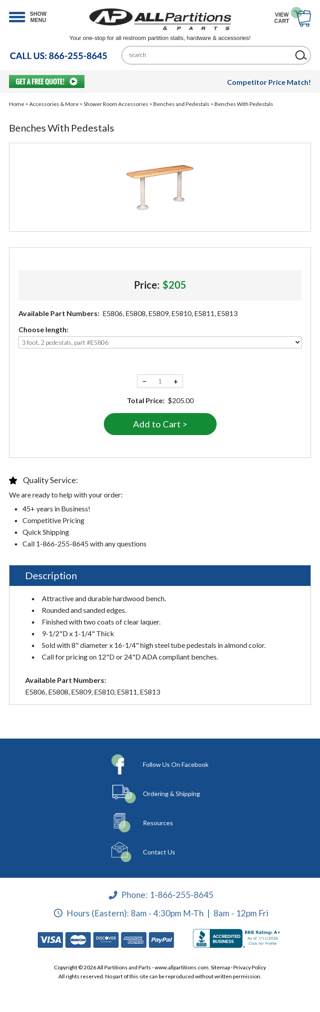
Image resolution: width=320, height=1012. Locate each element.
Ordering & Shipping (171, 793)
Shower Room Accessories (116, 104)
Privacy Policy (249, 967)
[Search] (209, 55)
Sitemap (220, 967)
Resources (158, 823)
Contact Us (159, 852)
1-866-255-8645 (181, 894)
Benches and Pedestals (181, 104)
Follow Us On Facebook (176, 764)
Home (16, 104)
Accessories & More (54, 104)
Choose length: (43, 329)
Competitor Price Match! (269, 82)
